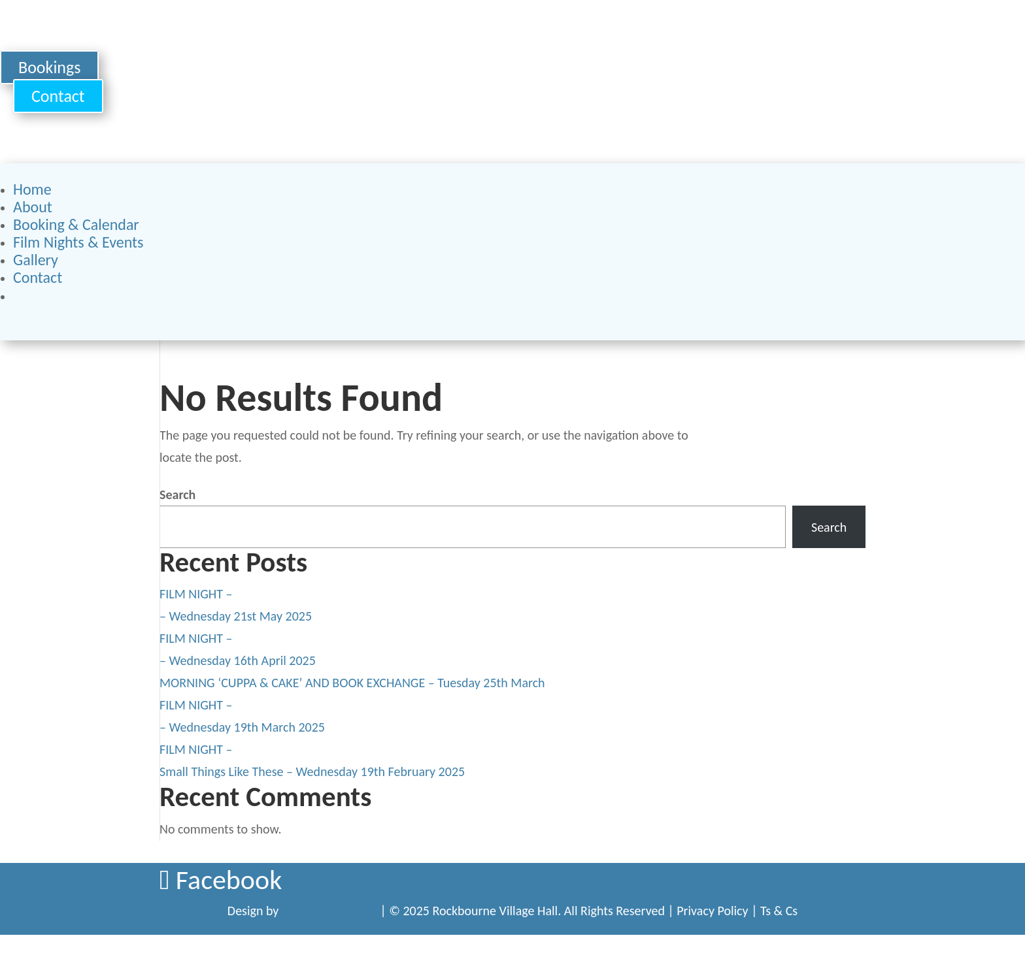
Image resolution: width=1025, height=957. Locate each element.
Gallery (35, 259)
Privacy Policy (712, 910)
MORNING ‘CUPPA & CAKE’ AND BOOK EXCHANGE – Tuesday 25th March (352, 682)
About (32, 206)
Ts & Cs (779, 910)
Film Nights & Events (78, 242)
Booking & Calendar (76, 224)
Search (177, 494)
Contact (58, 96)
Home (32, 189)
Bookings (49, 67)
